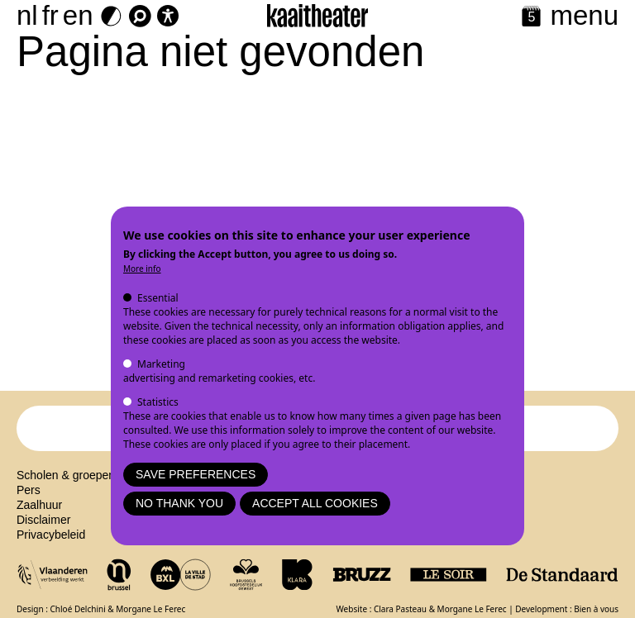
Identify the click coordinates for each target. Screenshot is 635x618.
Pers (29, 500)
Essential (158, 298)
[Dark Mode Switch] (111, 16)
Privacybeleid (51, 545)
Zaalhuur (39, 515)
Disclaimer (43, 530)
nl (27, 15)
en (78, 15)
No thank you (179, 503)
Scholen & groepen (66, 485)
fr (50, 15)
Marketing (161, 364)
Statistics (158, 402)
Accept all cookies (315, 503)
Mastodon (318, 545)
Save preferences (195, 474)
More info (142, 268)
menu (584, 15)
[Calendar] (531, 17)
